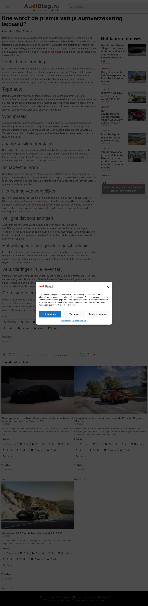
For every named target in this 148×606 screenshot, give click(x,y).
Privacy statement (79, 321)
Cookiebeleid (66, 321)
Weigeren (74, 314)
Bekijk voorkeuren (98, 314)
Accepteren (50, 314)
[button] (107, 286)
